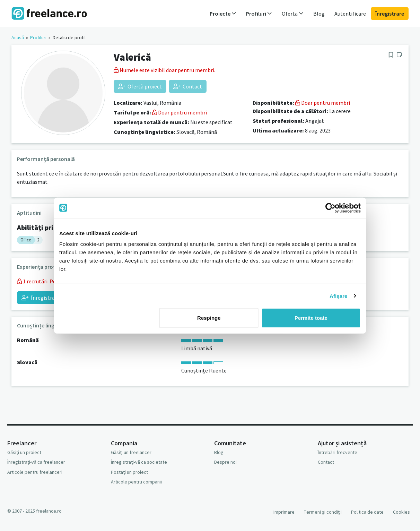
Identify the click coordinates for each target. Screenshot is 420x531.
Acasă (17, 37)
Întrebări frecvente (337, 452)
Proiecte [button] (223, 13)
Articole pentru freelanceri (34, 472)
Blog (319, 13)
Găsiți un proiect (24, 452)
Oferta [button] (293, 13)
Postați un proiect (129, 472)
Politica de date (367, 512)
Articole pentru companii (136, 482)
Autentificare (350, 13)
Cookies (401, 512)
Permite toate (311, 318)
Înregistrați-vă (43, 297)
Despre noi (225, 462)
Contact (187, 86)
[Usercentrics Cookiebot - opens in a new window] (330, 208)
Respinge (209, 318)
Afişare (339, 296)
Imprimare (284, 512)
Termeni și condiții (323, 512)
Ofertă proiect (140, 86)
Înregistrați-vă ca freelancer (36, 462)
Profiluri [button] (259, 13)
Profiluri (38, 37)
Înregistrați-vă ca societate (139, 462)
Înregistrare (389, 13)
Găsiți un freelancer (131, 452)
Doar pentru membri (179, 112)
